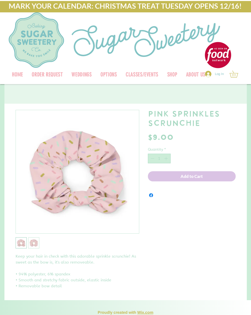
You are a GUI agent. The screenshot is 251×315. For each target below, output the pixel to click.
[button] (172, 74)
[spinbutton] (159, 158)
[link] (237, 74)
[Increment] (166, 158)
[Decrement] (152, 158)
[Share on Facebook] (151, 195)
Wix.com (145, 312)
